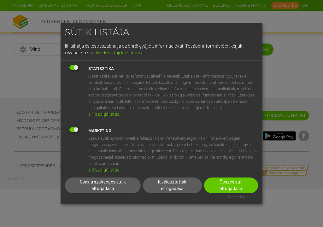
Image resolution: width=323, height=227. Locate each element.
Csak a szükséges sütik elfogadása (103, 185)
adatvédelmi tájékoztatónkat (117, 52)
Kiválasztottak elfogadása (172, 185)
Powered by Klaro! (241, 197)
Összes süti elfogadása (231, 185)
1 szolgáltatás (104, 114)
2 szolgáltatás (104, 169)
